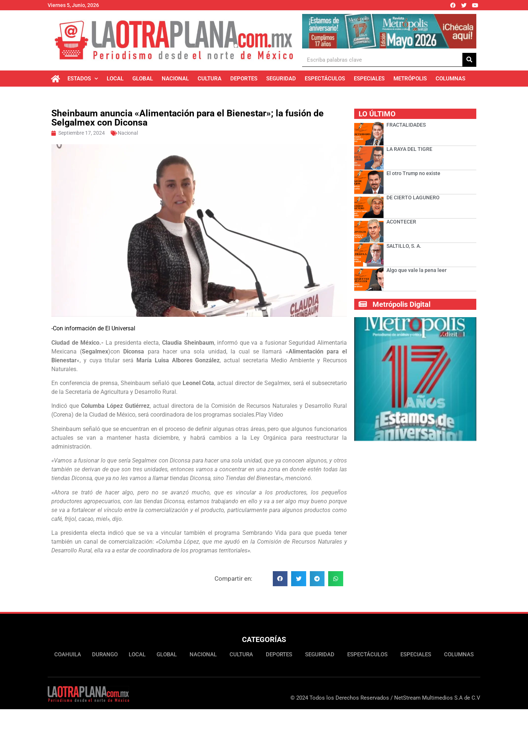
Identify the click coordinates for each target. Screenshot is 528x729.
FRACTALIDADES (406, 125)
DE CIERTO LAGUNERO (413, 197)
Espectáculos (325, 78)
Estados (82, 78)
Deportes (243, 78)
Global (142, 78)
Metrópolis (410, 78)
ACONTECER (401, 222)
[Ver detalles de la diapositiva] (389, 31)
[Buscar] (469, 59)
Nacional (175, 78)
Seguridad (281, 78)
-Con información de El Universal (93, 328)
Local (115, 78)
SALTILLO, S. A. (403, 246)
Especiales (369, 78)
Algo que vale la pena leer (416, 270)
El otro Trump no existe (413, 173)
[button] (280, 578)
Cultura (209, 78)
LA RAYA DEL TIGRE (409, 149)
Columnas (450, 78)
